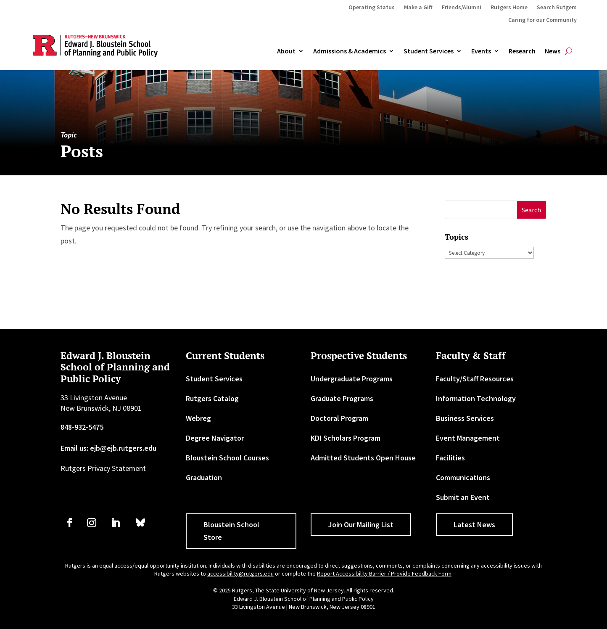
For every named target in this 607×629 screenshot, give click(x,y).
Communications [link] (463, 477)
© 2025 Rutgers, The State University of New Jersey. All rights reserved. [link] (303, 590)
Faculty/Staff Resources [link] (475, 378)
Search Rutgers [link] (557, 7)
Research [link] (522, 51)
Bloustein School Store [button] (231, 531)
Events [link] (481, 51)
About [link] (286, 51)
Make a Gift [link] (418, 7)
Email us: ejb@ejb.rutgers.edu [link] (108, 448)
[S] (481, 210)
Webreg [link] (198, 418)
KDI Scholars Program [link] (345, 438)
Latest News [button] (474, 524)
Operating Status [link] (371, 7)
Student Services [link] (429, 51)
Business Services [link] (465, 418)
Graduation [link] (204, 477)
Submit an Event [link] (463, 497)
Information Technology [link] (476, 398)
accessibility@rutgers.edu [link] (240, 573)
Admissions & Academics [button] (349, 51)
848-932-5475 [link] (82, 427)
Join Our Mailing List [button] (360, 524)
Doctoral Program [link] (339, 418)
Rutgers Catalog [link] (212, 398)
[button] (531, 210)
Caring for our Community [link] (542, 20)
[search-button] (568, 51)
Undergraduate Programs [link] (352, 378)
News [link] (552, 51)
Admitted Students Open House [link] (363, 457)
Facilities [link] (450, 457)
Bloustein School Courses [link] (227, 457)
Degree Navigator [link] (215, 438)
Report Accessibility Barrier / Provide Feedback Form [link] (384, 573)
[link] (70, 522)
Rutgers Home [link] (509, 7)
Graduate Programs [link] (342, 398)
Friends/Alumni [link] (461, 7)
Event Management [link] (468, 438)
